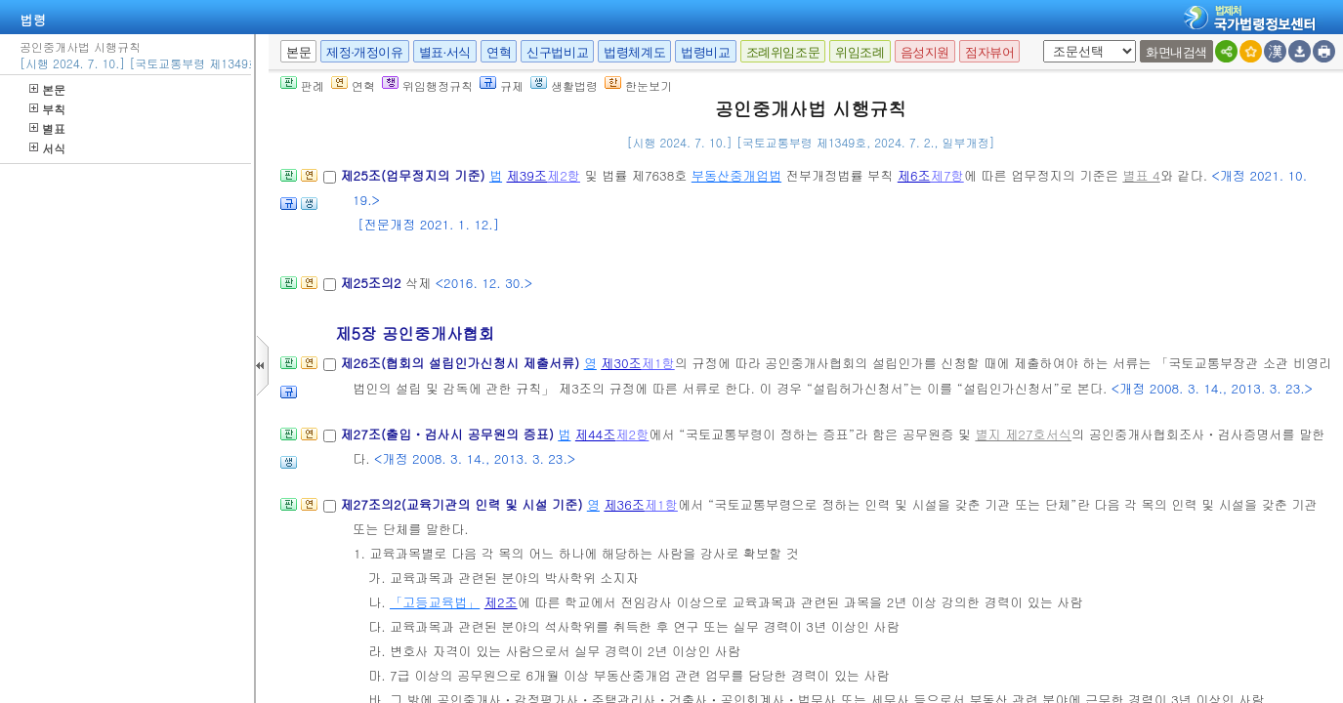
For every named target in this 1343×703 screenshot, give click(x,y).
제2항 (563, 175)
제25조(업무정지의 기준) (414, 175)
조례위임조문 (783, 52)
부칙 (47, 109)
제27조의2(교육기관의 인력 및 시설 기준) (463, 504)
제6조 (914, 175)
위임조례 (859, 52)
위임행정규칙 (427, 85)
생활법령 (564, 85)
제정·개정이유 (364, 52)
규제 (502, 85)
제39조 (527, 175)
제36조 (624, 504)
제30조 (621, 362)
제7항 (947, 175)
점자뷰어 (989, 52)
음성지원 (925, 52)
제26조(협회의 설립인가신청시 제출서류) (461, 362)
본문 (47, 89)
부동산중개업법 (736, 175)
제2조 (501, 602)
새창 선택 (1039, 40)
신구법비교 (557, 52)
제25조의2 (372, 282)
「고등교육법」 (435, 602)
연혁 (498, 52)
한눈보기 (638, 85)
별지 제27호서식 (1023, 434)
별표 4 (1140, 175)
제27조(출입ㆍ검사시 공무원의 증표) (449, 434)
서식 (47, 148)
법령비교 (705, 52)
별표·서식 (445, 52)
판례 (302, 85)
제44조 (595, 434)
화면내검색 (1176, 52)
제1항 (658, 362)
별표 (47, 128)
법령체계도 (634, 52)
